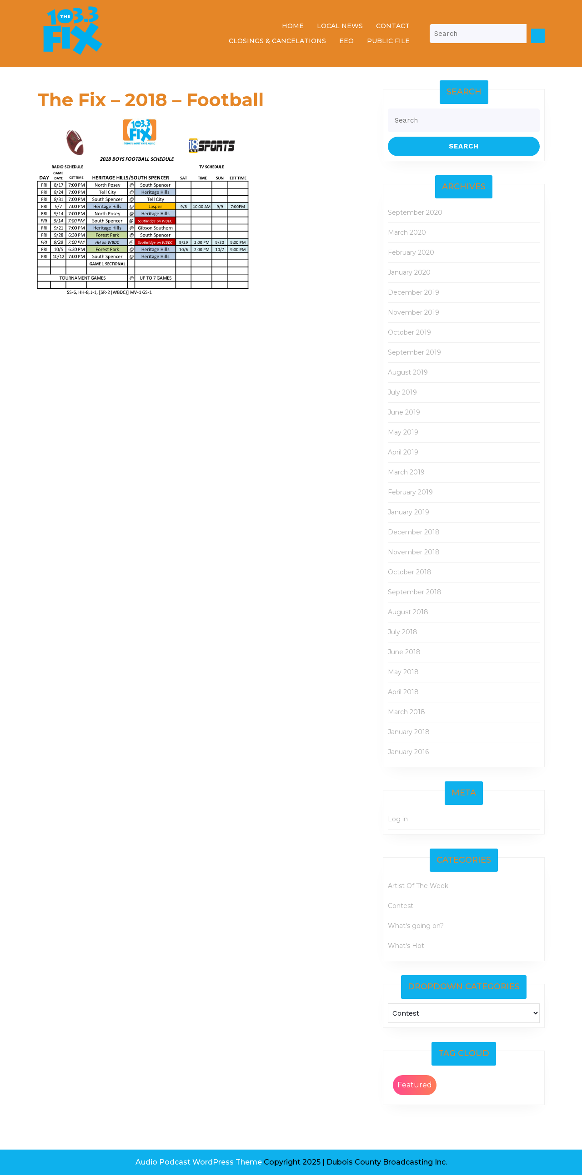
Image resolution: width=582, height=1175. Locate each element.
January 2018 (409, 732)
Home (293, 26)
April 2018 (403, 692)
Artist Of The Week (418, 886)
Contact (393, 26)
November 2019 (413, 312)
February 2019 (410, 492)
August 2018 (408, 612)
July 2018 (402, 632)
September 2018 (415, 592)
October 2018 (409, 572)
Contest (400, 906)
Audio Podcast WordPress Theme (198, 1162)
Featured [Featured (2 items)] (414, 1085)
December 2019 (413, 292)
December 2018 (414, 532)
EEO (346, 41)
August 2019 (408, 372)
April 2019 (403, 452)
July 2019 (402, 392)
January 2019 (408, 512)
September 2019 (414, 352)
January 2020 (409, 272)
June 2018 (404, 652)
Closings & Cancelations (277, 41)
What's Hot (406, 946)
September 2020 (415, 212)
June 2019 (404, 412)
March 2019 (406, 472)
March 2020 (407, 232)
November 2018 (414, 552)
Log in (398, 819)
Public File (388, 41)
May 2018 (403, 672)
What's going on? (416, 926)
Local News (340, 26)
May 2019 (403, 432)
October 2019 (409, 332)
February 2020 (411, 252)
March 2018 (406, 712)
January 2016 (408, 752)
